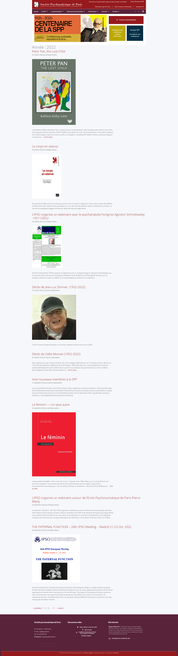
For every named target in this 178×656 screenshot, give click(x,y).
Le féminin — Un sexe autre (51, 405)
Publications (93, 11)
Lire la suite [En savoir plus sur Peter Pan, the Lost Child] (48, 137)
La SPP (44, 11)
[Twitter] (48, 645)
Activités (105, 11)
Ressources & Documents (76, 11)
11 (54, 608)
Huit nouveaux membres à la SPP (54, 379)
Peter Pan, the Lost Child (48, 51)
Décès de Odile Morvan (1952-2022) (56, 354)
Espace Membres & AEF (137, 1)
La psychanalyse (57, 11)
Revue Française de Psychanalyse (123, 6)
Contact (115, 11)
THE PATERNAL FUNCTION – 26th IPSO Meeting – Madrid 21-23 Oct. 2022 (81, 527)
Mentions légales (88, 653)
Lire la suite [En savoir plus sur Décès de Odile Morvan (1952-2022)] (72, 370)
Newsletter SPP (140, 6)
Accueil (36, 11)
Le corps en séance (45, 146)
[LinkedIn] (53, 645)
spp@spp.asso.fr (44, 631)
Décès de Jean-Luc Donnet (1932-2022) (58, 287)
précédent (37, 608)
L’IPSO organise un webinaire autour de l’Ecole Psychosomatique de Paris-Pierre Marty (86, 499)
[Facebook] (43, 645)
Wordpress (116, 653)
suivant (59, 608)
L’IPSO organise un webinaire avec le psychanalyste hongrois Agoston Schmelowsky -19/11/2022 (88, 216)
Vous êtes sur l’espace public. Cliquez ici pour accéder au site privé (108, 2)
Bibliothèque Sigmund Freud (102, 6)
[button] (143, 11)
